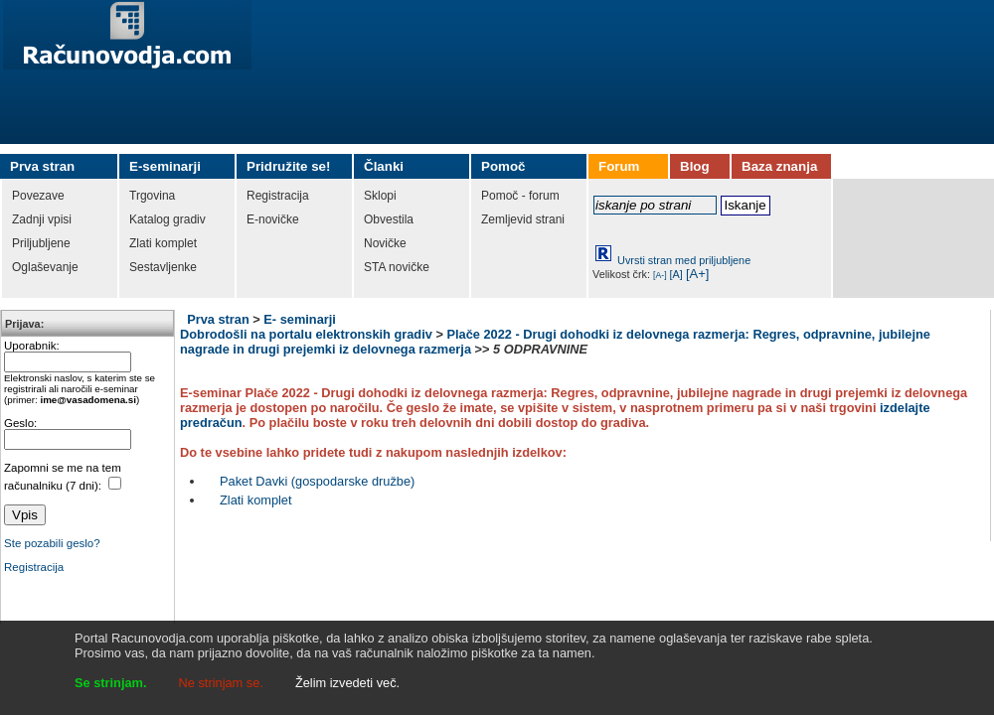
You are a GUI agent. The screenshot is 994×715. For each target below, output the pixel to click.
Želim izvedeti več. (347, 682)
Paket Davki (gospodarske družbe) (317, 481)
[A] (676, 274)
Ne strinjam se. (221, 682)
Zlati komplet (256, 500)
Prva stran (218, 319)
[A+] (698, 273)
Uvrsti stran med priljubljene (683, 260)
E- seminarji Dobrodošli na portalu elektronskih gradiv (306, 327)
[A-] (660, 275)
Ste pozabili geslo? (52, 543)
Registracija (34, 567)
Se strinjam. (111, 682)
